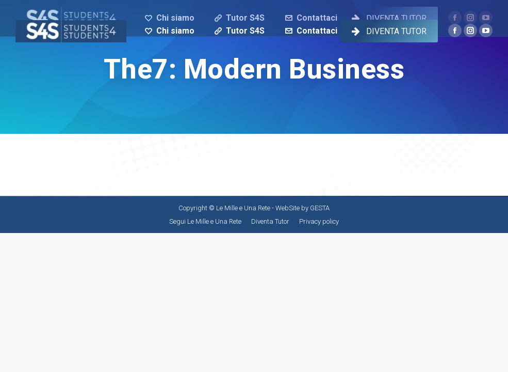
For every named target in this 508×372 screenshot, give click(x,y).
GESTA (320, 208)
